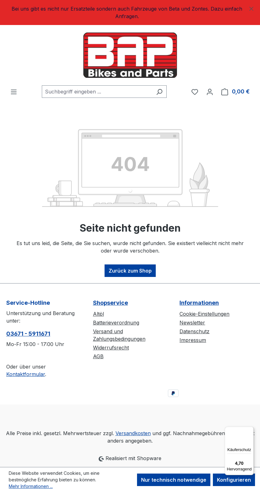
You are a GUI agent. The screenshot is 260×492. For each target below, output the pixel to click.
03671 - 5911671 (28, 333)
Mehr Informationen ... (31, 486)
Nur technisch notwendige (173, 480)
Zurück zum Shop (130, 271)
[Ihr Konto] (209, 91)
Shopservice (110, 302)
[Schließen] (251, 7)
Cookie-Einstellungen (204, 314)
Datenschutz (194, 331)
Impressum (192, 340)
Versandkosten (133, 433)
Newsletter (192, 322)
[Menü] (13, 91)
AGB (98, 356)
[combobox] (97, 91)
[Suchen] (159, 91)
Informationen (199, 302)
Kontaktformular (25, 374)
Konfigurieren (234, 480)
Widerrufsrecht (111, 347)
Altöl (98, 314)
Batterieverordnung (116, 322)
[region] (130, 12)
